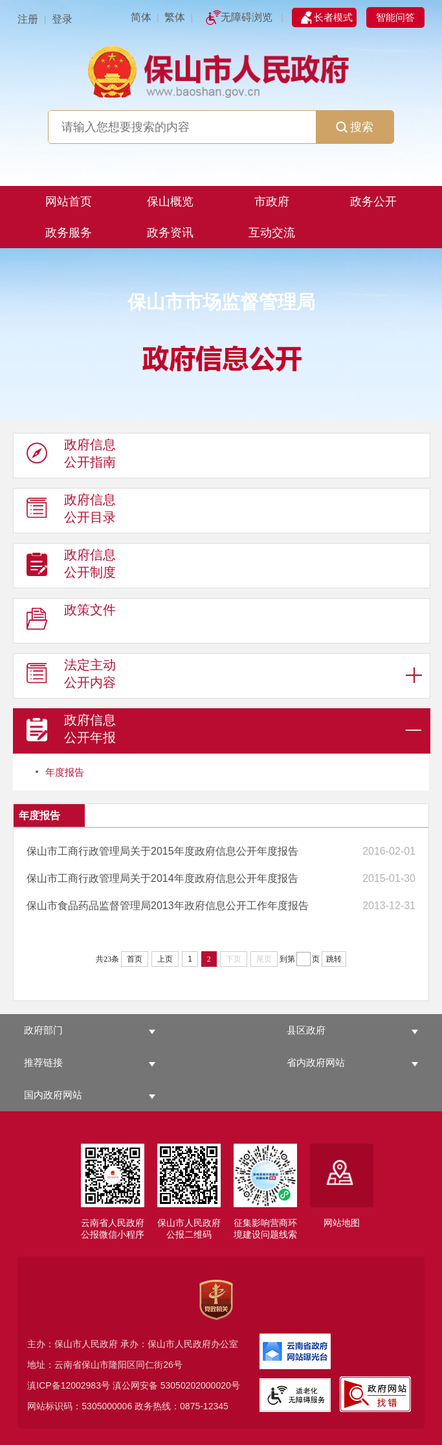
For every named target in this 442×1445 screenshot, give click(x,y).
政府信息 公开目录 (71, 511)
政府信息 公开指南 (71, 456)
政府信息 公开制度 (71, 566)
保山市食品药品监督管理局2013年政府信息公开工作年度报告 (168, 905)
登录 (62, 19)
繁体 (174, 17)
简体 (141, 17)
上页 (165, 959)
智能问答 (395, 17)
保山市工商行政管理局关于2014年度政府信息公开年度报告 (162, 878)
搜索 (354, 127)
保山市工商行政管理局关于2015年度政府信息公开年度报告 (162, 851)
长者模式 (333, 17)
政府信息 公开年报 (71, 731)
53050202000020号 (200, 1385)
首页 (134, 959)
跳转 (334, 959)
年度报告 (64, 772)
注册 (27, 19)
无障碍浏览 (246, 17)
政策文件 (71, 621)
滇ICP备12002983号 (68, 1385)
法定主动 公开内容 (71, 676)
